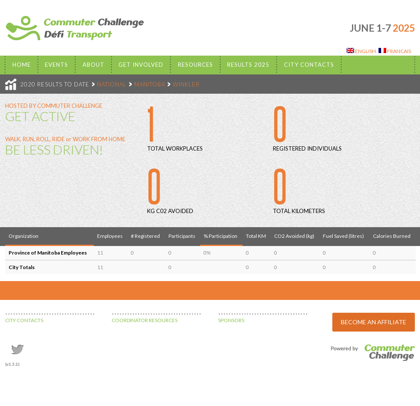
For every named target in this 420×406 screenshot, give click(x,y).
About (93, 64)
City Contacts (309, 64)
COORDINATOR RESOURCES (144, 320)
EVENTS (56, 64)
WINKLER (186, 84)
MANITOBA (149, 84)
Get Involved (140, 64)
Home (21, 64)
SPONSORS (231, 320)
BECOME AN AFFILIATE (373, 322)
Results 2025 (248, 64)
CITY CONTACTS (24, 320)
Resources (195, 64)
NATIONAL (112, 84)
